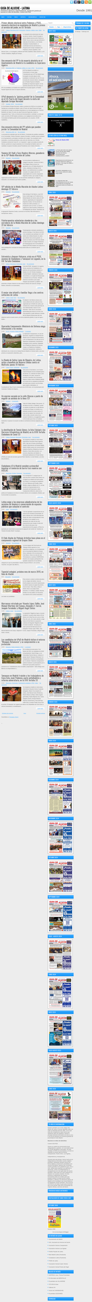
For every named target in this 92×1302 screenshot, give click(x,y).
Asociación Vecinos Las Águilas (57, 1248)
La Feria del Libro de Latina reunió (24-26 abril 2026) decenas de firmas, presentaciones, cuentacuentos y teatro (64, 153)
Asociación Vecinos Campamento (58, 1245)
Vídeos (16, 17)
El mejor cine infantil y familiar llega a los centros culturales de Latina (22, 293)
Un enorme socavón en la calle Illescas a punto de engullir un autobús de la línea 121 (22, 397)
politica (33, 30)
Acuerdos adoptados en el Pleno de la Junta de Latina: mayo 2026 (64, 172)
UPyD (32, 68)
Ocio (15, 297)
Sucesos (8, 401)
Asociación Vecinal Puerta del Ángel (59, 1267)
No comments (39, 68)
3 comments (15, 401)
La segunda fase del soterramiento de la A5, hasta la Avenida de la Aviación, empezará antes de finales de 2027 (64, 183)
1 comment (28, 331)
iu (15, 68)
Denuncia (12, 437)
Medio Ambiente (19, 331)
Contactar (42, 17)
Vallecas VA (52, 1287)
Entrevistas (22, 30)
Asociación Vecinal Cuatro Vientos (58, 1264)
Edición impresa (32, 17)
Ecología (12, 331)
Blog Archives (67, 27)
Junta (11, 297)
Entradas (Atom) (13, 717)
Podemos (28, 30)
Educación (8, 577)
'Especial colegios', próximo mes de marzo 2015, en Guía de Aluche (22, 572)
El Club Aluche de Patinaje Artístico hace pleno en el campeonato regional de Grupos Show (23, 539)
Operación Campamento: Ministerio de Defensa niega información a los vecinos (23, 327)
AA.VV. (8, 331)
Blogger (66, 1232)
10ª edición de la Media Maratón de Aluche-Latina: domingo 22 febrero (22, 187)
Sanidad (8, 104)
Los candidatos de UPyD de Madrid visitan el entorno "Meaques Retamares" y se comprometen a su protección (23, 641)
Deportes (23, 17)
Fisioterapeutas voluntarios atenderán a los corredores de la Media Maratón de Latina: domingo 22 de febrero (22, 222)
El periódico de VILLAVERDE (57, 1281)
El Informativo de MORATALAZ (57, 1278)
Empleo (14, 473)
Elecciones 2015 (14, 30)
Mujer (11, 367)
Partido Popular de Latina (56, 1251)
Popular (51, 27)
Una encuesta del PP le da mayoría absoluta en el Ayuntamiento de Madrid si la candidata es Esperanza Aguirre (23, 62)
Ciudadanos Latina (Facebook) (57, 1257)
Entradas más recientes (7, 713)
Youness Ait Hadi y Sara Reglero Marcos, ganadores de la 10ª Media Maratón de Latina (22, 154)
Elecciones (13, 264)
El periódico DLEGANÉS (55, 1293)
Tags (58, 27)
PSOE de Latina (53, 1261)
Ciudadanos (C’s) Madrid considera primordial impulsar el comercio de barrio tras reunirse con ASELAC (21, 468)
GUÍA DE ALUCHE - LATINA (15, 8)
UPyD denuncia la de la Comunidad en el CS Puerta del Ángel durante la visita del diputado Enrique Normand (22, 98)
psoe (36, 30)
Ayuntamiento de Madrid (55, 1239)
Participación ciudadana (24, 683)
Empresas (19, 473)
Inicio (2, 17)
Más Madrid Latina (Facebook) (57, 1254)
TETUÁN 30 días (53, 1284)
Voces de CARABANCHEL (56, 1290)
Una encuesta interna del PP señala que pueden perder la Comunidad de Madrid (21, 128)
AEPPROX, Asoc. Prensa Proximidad (59, 1275)
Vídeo (40, 30)
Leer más (40, 56)
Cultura (9, 17)
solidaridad (16, 367)
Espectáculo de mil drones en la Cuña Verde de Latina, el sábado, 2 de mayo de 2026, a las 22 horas (64, 162)
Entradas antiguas (40, 713)
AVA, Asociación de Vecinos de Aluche (59, 1242)
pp (27, 68)
